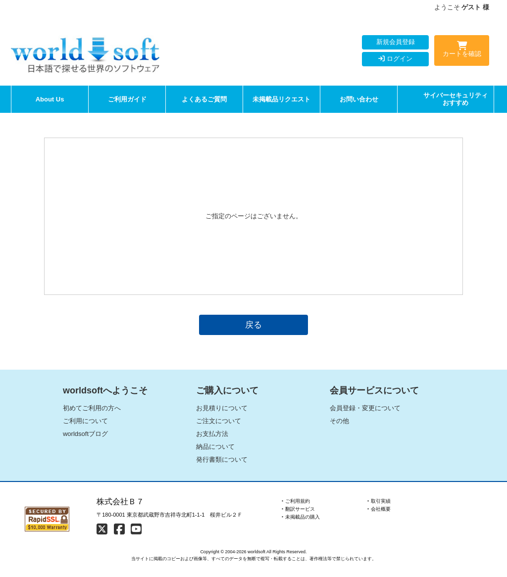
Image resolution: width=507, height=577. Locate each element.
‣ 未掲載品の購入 (301, 517)
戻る (253, 325)
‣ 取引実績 (379, 501)
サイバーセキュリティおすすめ (455, 99)
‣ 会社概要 (379, 509)
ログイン (395, 58)
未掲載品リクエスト (281, 99)
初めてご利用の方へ (92, 408)
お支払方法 (212, 433)
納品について (215, 446)
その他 (339, 421)
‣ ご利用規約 (296, 501)
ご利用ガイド (127, 99)
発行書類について (222, 459)
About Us (50, 99)
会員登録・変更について (365, 408)
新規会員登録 (395, 42)
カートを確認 (461, 51)
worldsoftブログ (85, 433)
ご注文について (218, 421)
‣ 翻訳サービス (298, 509)
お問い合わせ (359, 99)
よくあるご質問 (204, 99)
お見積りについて (222, 408)
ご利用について (85, 421)
